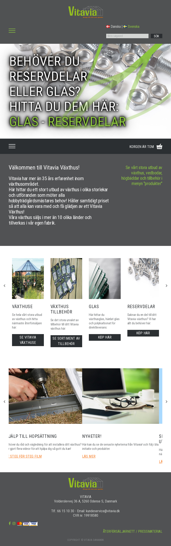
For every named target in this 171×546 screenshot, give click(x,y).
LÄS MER (89, 456)
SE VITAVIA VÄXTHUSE (28, 340)
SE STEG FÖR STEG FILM (23, 456)
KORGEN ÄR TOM (141, 147)
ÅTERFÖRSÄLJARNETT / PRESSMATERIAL (132, 531)
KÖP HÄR (105, 337)
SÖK (156, 36)
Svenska (131, 26)
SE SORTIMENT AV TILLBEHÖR (66, 341)
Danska (113, 26)
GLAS (23, 122)
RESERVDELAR (87, 122)
